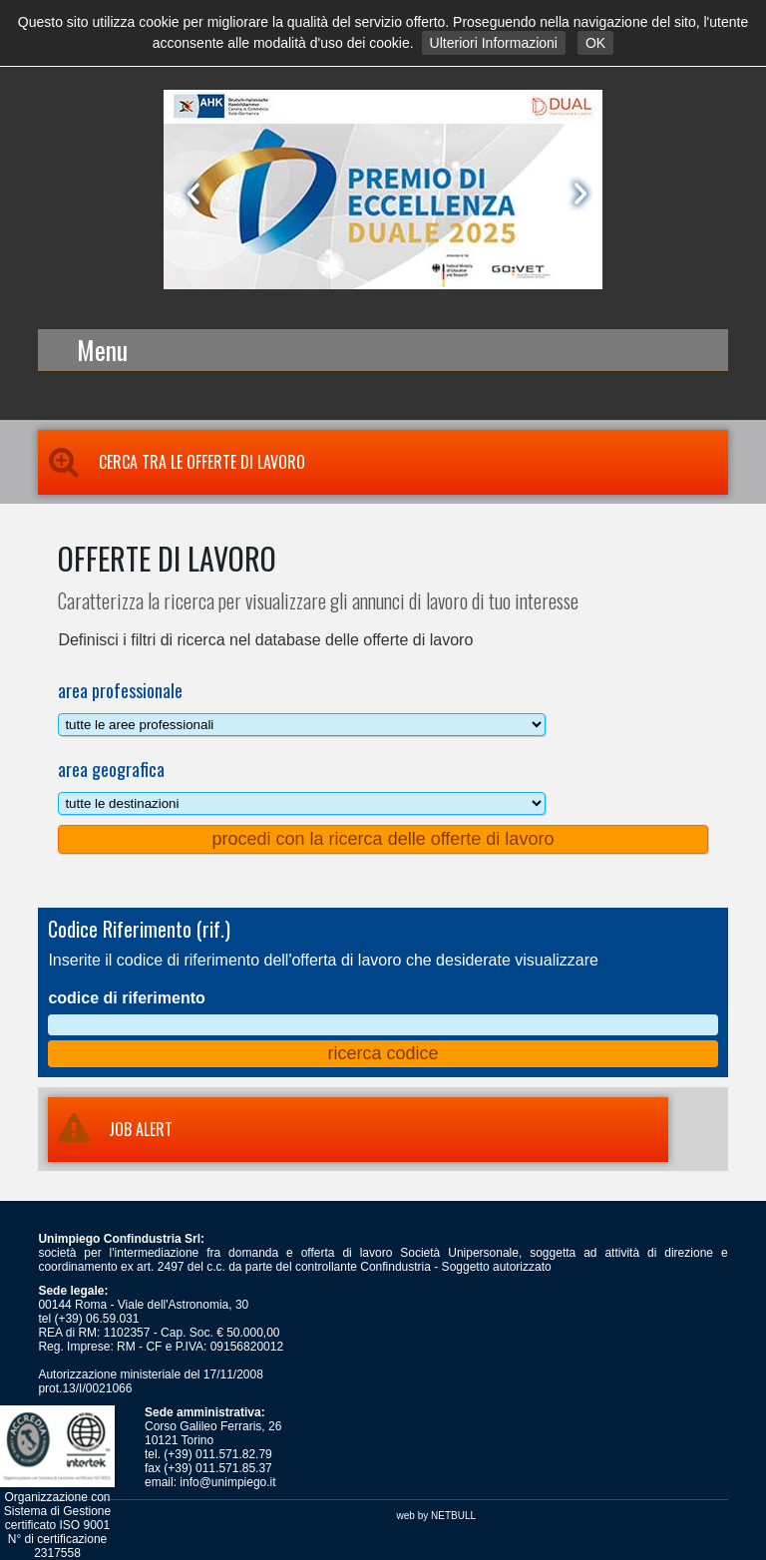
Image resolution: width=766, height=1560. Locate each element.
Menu (102, 349)
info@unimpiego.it (227, 1482)
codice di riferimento (126, 997)
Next (576, 193)
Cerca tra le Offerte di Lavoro (171, 462)
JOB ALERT (110, 1129)
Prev (189, 193)
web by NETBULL (436, 1515)
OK (595, 43)
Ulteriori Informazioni (494, 43)
